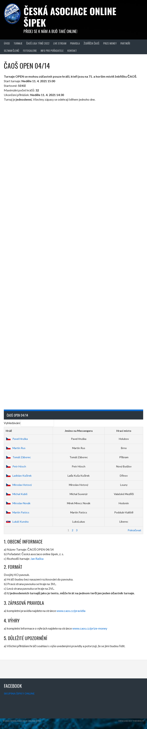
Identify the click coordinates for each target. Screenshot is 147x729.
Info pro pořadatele (52, 50)
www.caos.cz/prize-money (89, 628)
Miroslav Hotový (19, 484)
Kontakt (72, 50)
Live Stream (59, 43)
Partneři (125, 43)
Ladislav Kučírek (19, 475)
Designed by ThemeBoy (131, 721)
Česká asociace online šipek (70, 16)
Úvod (7, 43)
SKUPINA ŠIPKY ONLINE (19, 693)
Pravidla (75, 43)
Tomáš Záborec (18, 457)
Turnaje (18, 43)
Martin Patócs (17, 512)
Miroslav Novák (18, 503)
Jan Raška (36, 558)
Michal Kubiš (16, 494)
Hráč (9, 430)
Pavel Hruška (17, 438)
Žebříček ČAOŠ (91, 43)
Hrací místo (123, 430)
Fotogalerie (30, 50)
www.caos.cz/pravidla (70, 610)
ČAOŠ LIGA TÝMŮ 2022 (37, 43)
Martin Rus (15, 448)
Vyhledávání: (29, 423)
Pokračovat (134, 530)
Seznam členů (11, 50)
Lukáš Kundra (17, 521)
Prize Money (110, 43)
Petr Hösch (16, 466)
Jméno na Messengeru (79, 430)
